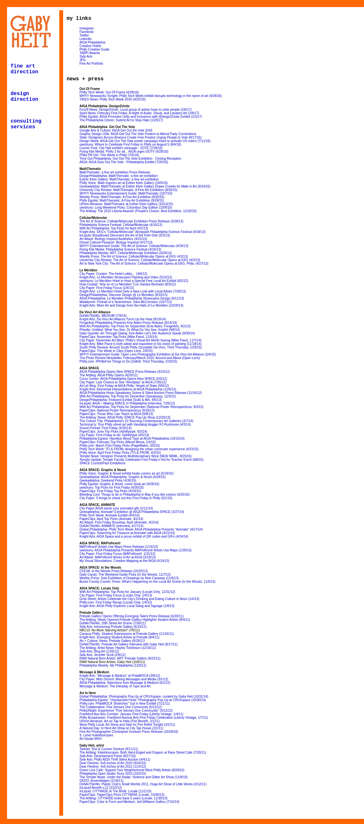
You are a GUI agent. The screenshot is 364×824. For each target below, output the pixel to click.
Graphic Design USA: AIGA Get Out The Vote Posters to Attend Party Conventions (137, 134)
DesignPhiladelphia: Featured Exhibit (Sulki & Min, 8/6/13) (120, 400)
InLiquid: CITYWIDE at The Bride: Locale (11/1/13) (115, 791)
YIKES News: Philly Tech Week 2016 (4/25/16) (112, 99)
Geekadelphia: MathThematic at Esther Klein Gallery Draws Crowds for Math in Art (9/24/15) (145, 186)
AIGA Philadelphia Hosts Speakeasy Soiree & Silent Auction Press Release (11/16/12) (140, 393)
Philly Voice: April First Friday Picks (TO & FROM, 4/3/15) (120, 452)
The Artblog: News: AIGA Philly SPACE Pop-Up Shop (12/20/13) (124, 417)
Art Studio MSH (90, 738)
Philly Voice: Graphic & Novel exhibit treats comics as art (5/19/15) (126, 473)
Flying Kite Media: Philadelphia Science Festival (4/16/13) (120, 249)
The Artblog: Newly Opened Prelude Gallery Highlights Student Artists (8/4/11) (134, 619)
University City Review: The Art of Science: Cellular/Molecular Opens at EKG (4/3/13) (139, 260)
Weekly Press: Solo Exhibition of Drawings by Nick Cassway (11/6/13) (129, 578)
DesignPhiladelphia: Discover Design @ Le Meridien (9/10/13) (123, 295)
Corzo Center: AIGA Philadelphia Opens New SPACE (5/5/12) (123, 378)
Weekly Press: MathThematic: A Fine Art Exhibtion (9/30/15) (121, 197)
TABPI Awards (89, 53)
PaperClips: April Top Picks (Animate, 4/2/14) (111, 519)
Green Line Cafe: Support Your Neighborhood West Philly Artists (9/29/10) (131, 770)
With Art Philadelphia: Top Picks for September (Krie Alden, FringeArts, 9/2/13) (135, 326)
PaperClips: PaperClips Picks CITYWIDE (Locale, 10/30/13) (121, 794)
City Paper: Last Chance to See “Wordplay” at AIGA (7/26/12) (122, 382)
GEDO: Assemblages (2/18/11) (101, 780)
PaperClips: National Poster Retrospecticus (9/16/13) (117, 410)
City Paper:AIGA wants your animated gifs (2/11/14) (116, 508)
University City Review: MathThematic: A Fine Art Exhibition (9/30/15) (128, 190)
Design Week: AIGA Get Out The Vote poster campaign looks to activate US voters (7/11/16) (145, 141)
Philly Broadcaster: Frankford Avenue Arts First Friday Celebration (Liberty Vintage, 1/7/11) (143, 717)
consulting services (26, 124)
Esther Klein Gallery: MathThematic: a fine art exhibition (119, 179)
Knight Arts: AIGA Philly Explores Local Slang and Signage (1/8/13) (126, 606)
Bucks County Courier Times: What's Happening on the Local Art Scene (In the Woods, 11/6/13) (147, 581)
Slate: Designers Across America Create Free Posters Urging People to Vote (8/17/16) (140, 137)
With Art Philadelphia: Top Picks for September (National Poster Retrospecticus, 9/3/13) (141, 407)
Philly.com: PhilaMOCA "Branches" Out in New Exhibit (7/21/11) (124, 703)
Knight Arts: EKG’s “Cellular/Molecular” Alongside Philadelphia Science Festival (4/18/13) (142, 232)
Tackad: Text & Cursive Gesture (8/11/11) (108, 749)
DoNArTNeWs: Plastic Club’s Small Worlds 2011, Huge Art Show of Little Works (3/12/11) (142, 784)
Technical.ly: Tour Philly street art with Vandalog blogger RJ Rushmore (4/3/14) (135, 424)
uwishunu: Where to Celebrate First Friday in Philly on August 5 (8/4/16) (130, 144)
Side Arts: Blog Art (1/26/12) (99, 651)
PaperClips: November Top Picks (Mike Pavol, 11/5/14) (118, 337)
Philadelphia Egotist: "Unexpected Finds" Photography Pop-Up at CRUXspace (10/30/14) (142, 700)
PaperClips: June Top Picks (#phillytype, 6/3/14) (113, 431)
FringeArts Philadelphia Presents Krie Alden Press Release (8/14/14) (128, 322)
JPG (82, 60)
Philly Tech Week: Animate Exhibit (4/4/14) (109, 515)
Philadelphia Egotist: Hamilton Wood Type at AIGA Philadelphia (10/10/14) (132, 438)
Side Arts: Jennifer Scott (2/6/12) (102, 655)
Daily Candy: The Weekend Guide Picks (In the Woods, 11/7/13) (125, 574)
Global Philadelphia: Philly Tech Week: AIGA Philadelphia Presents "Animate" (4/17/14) (141, 529)
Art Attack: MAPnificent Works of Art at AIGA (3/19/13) (117, 557)
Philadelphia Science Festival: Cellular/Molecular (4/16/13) (120, 225)
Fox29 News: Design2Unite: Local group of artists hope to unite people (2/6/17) (135, 109)
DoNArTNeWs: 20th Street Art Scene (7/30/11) (112, 623)
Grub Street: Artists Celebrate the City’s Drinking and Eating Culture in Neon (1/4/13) (139, 599)
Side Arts (85, 56)
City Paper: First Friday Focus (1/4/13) (106, 288)
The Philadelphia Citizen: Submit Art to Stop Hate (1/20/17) (121, 120)
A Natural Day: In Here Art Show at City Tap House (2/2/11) (121, 728)
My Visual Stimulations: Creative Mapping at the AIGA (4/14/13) (124, 561)
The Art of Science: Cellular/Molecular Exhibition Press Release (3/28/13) (131, 221)
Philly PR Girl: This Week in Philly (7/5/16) (109, 155)
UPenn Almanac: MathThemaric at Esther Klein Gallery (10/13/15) (126, 204)
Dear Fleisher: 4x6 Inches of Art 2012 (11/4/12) (112, 766)
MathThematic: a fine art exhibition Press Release (114, 172)
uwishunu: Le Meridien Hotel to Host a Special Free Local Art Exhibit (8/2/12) (133, 281)
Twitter (84, 35)
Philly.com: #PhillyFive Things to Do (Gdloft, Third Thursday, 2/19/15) (128, 361)
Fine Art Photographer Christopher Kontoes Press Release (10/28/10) (128, 731)
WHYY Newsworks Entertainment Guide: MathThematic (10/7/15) (125, 193)
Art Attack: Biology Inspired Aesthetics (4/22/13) (113, 239)
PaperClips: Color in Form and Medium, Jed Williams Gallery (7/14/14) (129, 802)
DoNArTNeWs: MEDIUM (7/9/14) (103, 315)
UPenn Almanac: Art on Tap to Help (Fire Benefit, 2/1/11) (119, 721)
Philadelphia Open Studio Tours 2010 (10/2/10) (112, 773)
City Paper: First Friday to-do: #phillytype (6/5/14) (114, 435)
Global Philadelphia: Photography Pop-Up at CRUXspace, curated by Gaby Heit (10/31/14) (143, 696)
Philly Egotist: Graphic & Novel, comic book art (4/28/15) (119, 484)
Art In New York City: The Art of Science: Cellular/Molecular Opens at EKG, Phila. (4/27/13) (143, 263)
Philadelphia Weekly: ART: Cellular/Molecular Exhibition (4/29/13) (125, 253)
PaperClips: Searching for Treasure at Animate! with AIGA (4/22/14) (127, 533)
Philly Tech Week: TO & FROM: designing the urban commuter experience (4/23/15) (139, 449)
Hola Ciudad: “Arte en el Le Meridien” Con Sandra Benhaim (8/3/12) (127, 284)
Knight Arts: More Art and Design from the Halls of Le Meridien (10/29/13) (131, 305)
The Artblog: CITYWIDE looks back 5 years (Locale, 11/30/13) (123, 798)
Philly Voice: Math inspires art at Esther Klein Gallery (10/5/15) (123, 183)
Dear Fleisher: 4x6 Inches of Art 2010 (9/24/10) (112, 763)
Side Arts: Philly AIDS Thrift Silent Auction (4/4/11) (114, 759)
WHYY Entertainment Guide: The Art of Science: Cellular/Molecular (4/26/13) (133, 246)
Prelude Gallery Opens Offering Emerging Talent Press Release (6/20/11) (131, 616)
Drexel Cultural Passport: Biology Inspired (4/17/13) (116, 242)
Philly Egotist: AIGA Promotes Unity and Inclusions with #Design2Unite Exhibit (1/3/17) (140, 116)
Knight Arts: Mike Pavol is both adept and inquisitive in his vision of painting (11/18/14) (140, 344)
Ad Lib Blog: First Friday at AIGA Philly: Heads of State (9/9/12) (124, 386)
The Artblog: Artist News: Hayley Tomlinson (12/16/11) (117, 648)
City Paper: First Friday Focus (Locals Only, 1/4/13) (115, 595)
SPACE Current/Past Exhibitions (102, 463)
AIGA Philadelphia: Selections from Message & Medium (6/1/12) (124, 682)
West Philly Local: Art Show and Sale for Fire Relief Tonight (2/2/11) (127, 724)
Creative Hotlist (90, 46)
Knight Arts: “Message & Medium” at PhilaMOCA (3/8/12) (119, 675)
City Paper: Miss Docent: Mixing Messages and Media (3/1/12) (123, 679)
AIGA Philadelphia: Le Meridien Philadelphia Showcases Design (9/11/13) (131, 298)
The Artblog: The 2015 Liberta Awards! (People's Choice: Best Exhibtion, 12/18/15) (138, 211)
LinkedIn (85, 39)
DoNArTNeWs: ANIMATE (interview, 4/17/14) (111, 526)
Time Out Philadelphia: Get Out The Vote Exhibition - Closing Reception (130, 158)
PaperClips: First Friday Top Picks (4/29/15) (110, 491)
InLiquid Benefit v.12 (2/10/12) (100, 787)
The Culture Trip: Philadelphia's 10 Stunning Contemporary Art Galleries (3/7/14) (136, 421)
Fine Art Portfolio (91, 63)
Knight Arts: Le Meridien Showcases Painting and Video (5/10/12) (125, 277)
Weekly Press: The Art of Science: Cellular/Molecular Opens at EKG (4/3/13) (133, 256)
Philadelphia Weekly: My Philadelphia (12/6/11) (112, 665)
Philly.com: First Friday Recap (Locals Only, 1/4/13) (115, 602)
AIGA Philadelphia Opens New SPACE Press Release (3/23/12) (124, 371)
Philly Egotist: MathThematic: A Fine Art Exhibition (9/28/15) (121, 200)
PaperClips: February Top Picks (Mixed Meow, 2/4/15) (117, 442)
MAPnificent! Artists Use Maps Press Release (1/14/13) (118, 546)
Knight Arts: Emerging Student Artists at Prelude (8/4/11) (119, 637)
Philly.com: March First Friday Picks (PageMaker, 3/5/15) (119, 445)
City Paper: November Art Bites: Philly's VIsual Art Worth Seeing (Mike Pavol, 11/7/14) (140, 340)
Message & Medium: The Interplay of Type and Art (115, 686)
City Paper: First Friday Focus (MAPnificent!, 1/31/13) (117, 554)
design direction (24, 96)
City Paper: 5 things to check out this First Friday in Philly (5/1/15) (125, 498)
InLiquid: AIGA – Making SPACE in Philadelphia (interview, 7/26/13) (127, 403)
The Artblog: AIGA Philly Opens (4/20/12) (108, 375)
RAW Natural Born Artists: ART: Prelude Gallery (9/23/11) (120, 658)
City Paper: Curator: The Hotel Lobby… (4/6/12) (113, 274)
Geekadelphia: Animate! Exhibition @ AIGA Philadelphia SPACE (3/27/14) (131, 512)
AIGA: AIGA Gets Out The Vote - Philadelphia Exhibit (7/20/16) (123, 162)
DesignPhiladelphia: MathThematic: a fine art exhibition (118, 176)
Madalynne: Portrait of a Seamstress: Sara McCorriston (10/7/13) (125, 302)
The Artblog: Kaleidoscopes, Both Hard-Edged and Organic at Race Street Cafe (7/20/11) (142, 752)
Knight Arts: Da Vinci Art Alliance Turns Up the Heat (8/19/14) (122, 319)
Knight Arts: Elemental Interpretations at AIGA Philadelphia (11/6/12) (127, 389)
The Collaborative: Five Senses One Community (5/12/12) (120, 707)
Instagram (86, 28)
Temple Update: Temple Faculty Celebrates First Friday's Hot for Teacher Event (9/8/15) (141, 459)
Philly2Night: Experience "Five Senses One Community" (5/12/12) (126, 710)
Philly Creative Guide (94, 49)
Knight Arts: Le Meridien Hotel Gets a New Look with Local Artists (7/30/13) (132, 291)
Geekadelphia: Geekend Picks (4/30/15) (107, 480)
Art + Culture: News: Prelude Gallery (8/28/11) (112, 641)
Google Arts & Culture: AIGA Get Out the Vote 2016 (115, 130)
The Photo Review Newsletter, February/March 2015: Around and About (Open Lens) (139, 358)
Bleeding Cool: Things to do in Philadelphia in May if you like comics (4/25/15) (134, 494)
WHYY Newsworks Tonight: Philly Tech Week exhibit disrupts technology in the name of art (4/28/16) (150, 96)
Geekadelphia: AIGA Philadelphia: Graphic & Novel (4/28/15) (122, 477)
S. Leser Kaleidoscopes (96, 735)
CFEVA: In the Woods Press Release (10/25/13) (113, 571)
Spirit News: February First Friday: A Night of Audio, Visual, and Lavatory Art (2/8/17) (139, 113)
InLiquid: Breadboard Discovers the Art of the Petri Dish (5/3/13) (124, 235)
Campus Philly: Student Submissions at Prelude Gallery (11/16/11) (126, 634)
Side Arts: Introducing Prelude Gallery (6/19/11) (113, 626)
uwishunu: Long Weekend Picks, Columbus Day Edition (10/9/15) (125, 207)
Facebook (86, 32)
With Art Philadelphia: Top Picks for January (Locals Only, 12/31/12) (127, 592)
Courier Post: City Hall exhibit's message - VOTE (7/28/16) (120, 148)
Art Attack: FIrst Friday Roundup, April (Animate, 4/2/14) (119, 522)
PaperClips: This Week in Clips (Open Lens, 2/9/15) (116, 351)
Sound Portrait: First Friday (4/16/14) (105, 428)
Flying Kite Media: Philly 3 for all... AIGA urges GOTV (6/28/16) (123, 151)
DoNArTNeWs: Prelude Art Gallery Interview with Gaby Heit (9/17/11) (128, 644)
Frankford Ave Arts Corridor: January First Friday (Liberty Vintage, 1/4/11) (131, 714)
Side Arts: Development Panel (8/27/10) (107, 756)
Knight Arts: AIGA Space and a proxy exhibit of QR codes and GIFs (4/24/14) (133, 536)
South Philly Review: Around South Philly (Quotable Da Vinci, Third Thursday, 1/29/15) (140, 347)
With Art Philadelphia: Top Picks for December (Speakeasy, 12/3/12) (127, 396)
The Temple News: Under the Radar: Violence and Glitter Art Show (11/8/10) (133, 777)
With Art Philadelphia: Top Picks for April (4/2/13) (113, 228)
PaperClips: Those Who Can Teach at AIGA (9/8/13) (116, 414)
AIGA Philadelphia (92, 42)
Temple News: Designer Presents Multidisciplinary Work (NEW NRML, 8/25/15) (135, 456)
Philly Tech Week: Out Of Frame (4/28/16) (109, 92)
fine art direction (24, 69)
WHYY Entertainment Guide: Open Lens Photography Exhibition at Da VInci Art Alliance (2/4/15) (147, 354)
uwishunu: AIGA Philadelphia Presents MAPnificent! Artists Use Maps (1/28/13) (135, 550)
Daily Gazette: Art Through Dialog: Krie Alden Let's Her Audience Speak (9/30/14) (137, 333)
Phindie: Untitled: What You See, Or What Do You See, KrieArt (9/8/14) (129, 330)
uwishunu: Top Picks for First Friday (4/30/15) (111, 487)
